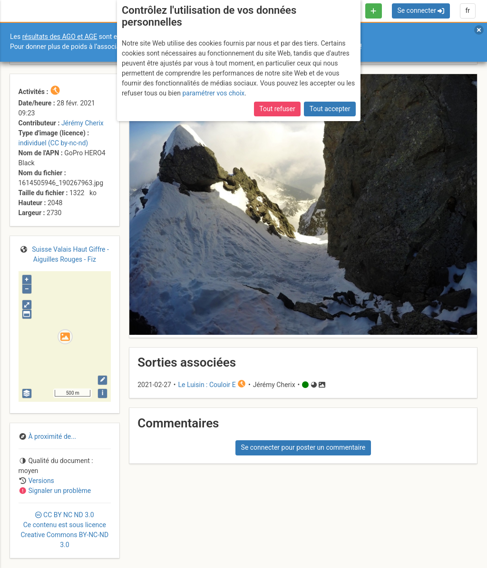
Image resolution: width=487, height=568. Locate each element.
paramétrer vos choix (213, 93)
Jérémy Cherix (82, 123)
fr (467, 10)
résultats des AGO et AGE (59, 36)
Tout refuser (277, 109)
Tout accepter (330, 109)
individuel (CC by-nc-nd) (53, 143)
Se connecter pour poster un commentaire (303, 447)
